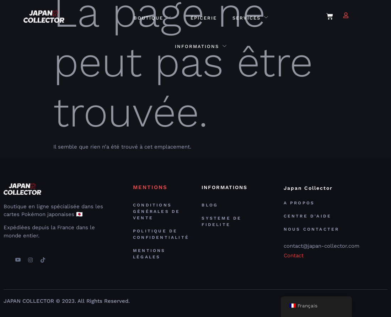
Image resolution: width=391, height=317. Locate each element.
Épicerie (204, 18)
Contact (294, 255)
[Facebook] (5, 257)
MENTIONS (150, 187)
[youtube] (17, 257)
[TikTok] (42, 257)
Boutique (152, 18)
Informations (201, 47)
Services (250, 18)
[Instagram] (30, 257)
